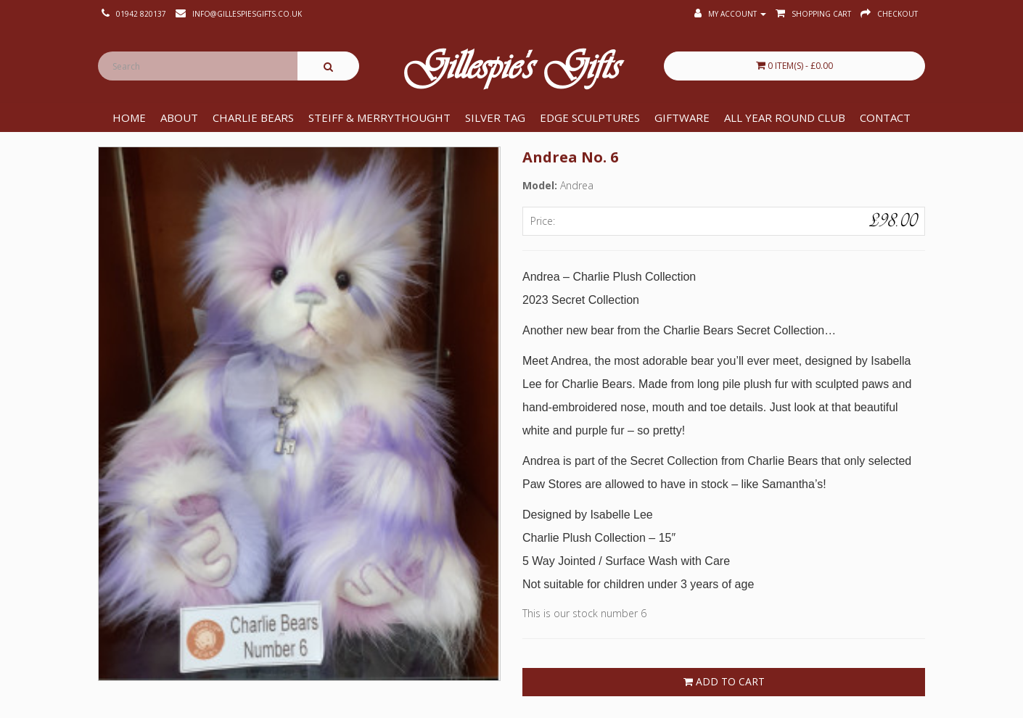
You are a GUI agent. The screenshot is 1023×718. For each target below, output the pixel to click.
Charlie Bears (253, 117)
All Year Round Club (784, 117)
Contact (885, 117)
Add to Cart (724, 681)
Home (129, 117)
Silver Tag (495, 117)
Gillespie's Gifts (511, 69)
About (179, 117)
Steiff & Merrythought (379, 117)
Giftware (682, 117)
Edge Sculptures (590, 117)
